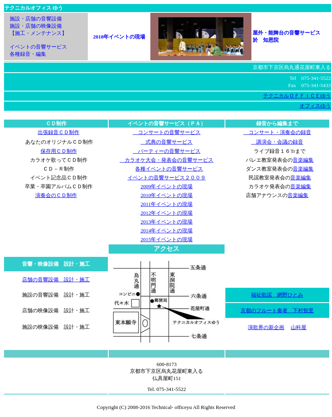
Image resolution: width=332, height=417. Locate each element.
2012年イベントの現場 (166, 213)
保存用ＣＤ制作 (58, 151)
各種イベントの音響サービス (169, 169)
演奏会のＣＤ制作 (56, 195)
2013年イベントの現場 (166, 222)
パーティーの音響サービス (166, 151)
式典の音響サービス (166, 142)
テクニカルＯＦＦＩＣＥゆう (297, 96)
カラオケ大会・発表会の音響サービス (166, 160)
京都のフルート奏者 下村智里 (277, 310)
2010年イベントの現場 (166, 195)
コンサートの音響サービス (166, 132)
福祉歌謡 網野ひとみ (277, 295)
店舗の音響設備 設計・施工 (56, 280)
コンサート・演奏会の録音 (277, 132)
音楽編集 (303, 160)
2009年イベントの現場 (166, 186)
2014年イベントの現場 (166, 231)
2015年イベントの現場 (166, 239)
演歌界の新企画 (266, 327)
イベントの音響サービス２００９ (167, 178)
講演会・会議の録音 (277, 142)
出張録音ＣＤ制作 (58, 132)
